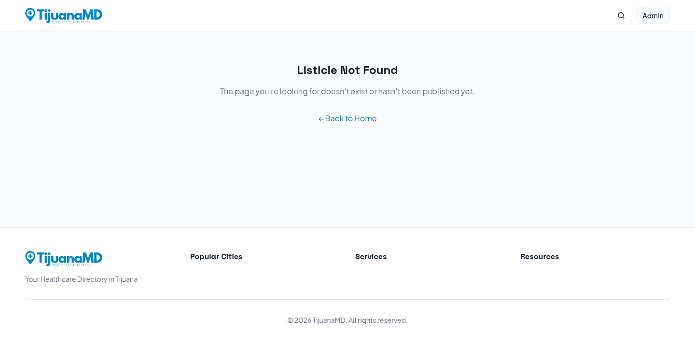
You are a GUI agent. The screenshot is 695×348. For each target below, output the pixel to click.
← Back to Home (347, 118)
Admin (653, 15)
